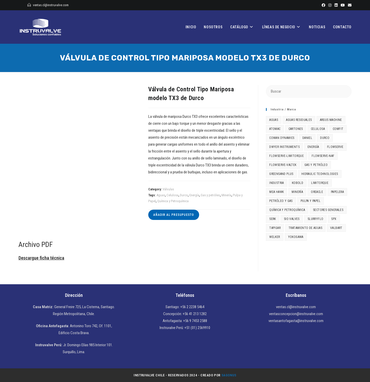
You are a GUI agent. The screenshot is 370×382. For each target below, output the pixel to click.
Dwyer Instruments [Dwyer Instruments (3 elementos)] (284, 147)
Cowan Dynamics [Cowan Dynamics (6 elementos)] (281, 138)
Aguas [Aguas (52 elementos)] (273, 120)
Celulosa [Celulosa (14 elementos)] (318, 129)
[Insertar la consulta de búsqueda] (308, 91)
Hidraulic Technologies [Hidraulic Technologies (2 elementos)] (319, 174)
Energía (194, 195)
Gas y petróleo (210, 195)
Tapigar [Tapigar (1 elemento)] (275, 228)
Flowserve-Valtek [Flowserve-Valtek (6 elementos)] (282, 165)
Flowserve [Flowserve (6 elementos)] (335, 147)
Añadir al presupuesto (173, 215)
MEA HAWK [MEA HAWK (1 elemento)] (276, 192)
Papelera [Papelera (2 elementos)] (337, 192)
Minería (226, 195)
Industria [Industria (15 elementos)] (276, 183)
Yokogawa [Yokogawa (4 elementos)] (295, 237)
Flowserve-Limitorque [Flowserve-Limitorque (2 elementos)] (286, 156)
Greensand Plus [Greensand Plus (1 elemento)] (281, 174)
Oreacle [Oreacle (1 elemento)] (317, 192)
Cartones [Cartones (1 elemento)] (296, 129)
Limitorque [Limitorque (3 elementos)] (319, 183)
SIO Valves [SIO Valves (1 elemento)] (292, 219)
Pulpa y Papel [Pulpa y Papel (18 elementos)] (310, 201)
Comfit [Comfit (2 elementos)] (338, 129)
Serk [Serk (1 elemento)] (272, 219)
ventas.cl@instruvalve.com (51, 5)
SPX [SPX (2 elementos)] (333, 219)
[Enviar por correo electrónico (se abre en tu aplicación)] (348, 5)
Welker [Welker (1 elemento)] (274, 237)
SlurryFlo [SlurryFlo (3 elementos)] (315, 219)
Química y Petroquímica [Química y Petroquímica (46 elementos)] (287, 210)
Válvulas (168, 189)
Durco (184, 195)
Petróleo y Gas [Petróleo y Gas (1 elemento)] (281, 201)
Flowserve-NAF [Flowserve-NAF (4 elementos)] (323, 156)
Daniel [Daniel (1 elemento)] (307, 138)
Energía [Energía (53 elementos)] (313, 147)
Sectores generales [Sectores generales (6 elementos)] (328, 210)
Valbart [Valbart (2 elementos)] (336, 228)
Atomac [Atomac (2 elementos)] (274, 129)
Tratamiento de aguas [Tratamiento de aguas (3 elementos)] (305, 228)
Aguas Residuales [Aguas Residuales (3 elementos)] (299, 120)
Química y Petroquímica (173, 201)
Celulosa (172, 195)
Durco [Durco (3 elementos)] (324, 138)
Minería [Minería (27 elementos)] (297, 192)
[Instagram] (330, 5)
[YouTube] (342, 5)
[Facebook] (323, 5)
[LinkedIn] (336, 5)
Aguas (160, 195)
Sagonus (228, 375)
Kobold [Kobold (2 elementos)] (297, 183)
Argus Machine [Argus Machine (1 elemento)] (331, 120)
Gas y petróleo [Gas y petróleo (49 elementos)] (316, 165)
